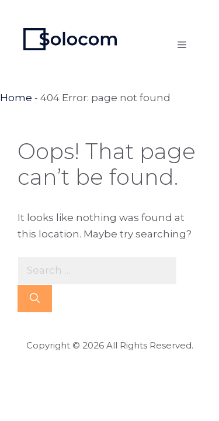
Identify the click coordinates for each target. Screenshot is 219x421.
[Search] (35, 299)
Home (16, 97)
